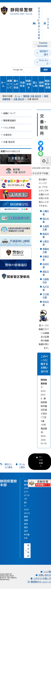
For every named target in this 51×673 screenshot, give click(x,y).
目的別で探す (44, 53)
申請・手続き (29, 84)
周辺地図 (28, 550)
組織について (9, 113)
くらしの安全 (9, 128)
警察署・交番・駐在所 (32, 96)
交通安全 (22, 84)
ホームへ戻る (22, 465)
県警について (9, 84)
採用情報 (41, 84)
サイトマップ (43, 62)
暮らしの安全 (16, 84)
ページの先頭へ (41, 461)
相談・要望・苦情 (48, 84)
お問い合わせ (45, 575)
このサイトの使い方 (42, 578)
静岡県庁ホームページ (41, 582)
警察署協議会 (9, 120)
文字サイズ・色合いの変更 (38, 23)
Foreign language (42, 44)
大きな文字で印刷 (39, 173)
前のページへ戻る (8, 465)
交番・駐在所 (18, 99)
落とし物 (35, 84)
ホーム (3, 84)
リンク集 (47, 572)
